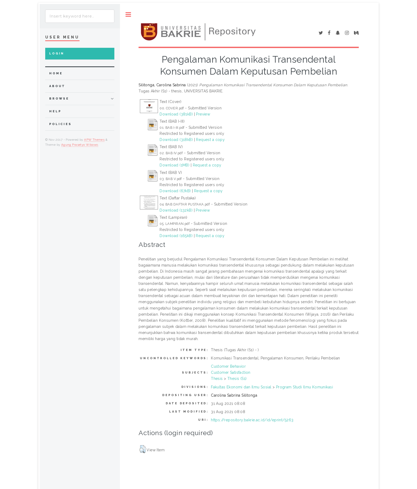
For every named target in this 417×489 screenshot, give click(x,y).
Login (56, 53)
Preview (203, 114)
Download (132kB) (176, 210)
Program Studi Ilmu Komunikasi (304, 387)
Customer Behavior (228, 366)
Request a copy (210, 140)
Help (55, 111)
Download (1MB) (174, 165)
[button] (142, 449)
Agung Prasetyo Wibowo (79, 145)
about (57, 86)
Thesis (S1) (237, 378)
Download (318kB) (176, 140)
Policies (60, 124)
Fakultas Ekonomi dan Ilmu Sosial (241, 387)
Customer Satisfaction (231, 372)
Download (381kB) (176, 114)
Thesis (217, 378)
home (55, 73)
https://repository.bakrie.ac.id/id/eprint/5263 (252, 420)
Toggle (128, 14)
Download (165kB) (176, 236)
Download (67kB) (175, 191)
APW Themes (94, 139)
